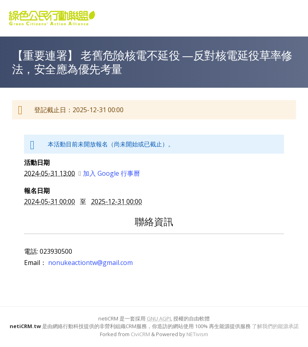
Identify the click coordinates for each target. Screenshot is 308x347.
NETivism (197, 334)
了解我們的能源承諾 (275, 326)
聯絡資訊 (154, 221)
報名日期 (37, 190)
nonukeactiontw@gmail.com (90, 262)
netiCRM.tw (25, 326)
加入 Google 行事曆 (109, 173)
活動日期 (37, 162)
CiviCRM (140, 334)
